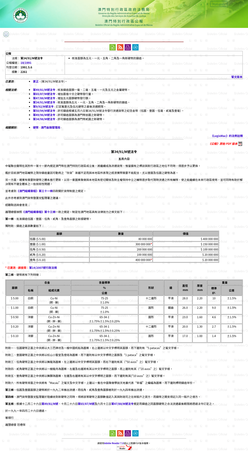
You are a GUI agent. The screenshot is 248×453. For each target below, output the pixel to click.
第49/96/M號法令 (44, 115)
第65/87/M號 (86, 404)
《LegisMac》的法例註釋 (227, 136)
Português (219, 4)
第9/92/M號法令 (43, 106)
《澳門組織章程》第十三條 (38, 212)
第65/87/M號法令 (44, 94)
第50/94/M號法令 (44, 110)
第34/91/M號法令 (44, 102)
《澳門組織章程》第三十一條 (34, 191)
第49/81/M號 (50, 404)
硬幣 (36, 127)
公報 (8, 53)
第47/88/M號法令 (44, 98)
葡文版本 (236, 77)
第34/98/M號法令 (44, 119)
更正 (36, 81)
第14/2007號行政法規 (43, 267)
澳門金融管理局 (50, 127)
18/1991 (25, 63)
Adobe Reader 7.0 (114, 443)
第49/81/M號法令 (44, 90)
